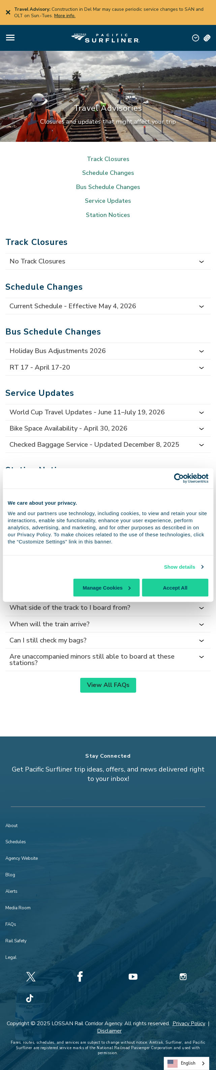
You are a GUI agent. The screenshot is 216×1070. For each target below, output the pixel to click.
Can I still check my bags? (48, 640)
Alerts (11, 891)
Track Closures (108, 159)
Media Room (18, 908)
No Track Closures (37, 261)
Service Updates (108, 201)
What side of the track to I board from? (69, 607)
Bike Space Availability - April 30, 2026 (68, 428)
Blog (10, 875)
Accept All (175, 587)
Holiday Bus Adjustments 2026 (57, 350)
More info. (64, 15)
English (181, 1064)
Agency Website (21, 858)
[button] (10, 37)
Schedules (15, 842)
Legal (11, 957)
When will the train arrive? (49, 624)
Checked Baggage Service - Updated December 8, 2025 (94, 444)
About (11, 826)
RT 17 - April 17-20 (39, 367)
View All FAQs (108, 685)
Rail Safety (16, 941)
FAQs (10, 924)
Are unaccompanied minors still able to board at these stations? (92, 659)
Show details (179, 567)
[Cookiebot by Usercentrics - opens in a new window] (178, 478)
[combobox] (186, 1063)
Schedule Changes (108, 173)
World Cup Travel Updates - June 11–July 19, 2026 (87, 412)
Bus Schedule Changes (108, 187)
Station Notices (108, 215)
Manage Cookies (107, 587)
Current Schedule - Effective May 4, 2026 (72, 306)
